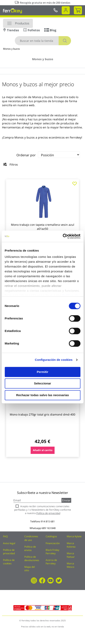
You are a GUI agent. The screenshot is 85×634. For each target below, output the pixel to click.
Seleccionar (42, 383)
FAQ (5, 536)
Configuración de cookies (54, 359)
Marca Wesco (70, 565)
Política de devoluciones (31, 558)
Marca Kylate (74, 536)
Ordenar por (26, 155)
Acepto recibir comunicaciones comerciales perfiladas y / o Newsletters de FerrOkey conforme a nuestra (42, 510)
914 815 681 (48, 521)
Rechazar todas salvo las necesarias (42, 395)
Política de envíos (30, 548)
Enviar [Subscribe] (66, 500)
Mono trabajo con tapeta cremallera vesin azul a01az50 (42, 227)
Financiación (53, 543)
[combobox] (43, 40)
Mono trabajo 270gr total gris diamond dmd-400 (42, 414)
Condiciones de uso (31, 538)
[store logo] (12, 11)
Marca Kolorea (71, 545)
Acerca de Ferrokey (51, 561)
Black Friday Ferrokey (52, 551)
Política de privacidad (9, 551)
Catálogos (51, 536)
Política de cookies (9, 561)
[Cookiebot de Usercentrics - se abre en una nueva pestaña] (62, 236)
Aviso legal (9, 543)
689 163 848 (49, 528)
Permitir (42, 372)
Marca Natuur (71, 555)
